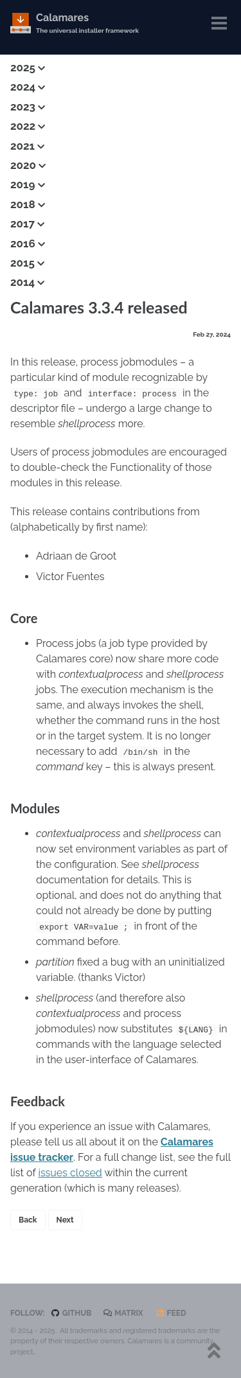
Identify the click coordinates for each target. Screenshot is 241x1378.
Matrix (123, 1313)
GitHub (71, 1313)
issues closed (70, 1173)
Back (28, 1219)
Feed (171, 1313)
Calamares (87, 23)
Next (65, 1219)
